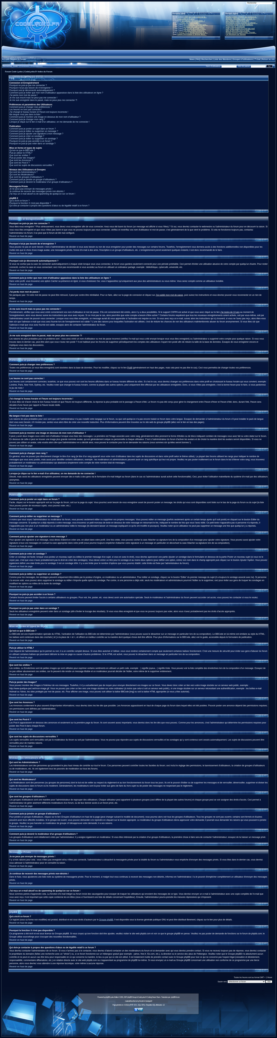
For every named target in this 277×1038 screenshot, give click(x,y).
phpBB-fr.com (175, 997)
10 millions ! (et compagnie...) (193, 21)
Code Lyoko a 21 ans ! (186, 19)
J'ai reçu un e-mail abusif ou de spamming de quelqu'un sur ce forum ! (42, 194)
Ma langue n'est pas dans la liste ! (25, 114)
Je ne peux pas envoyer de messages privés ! (30, 189)
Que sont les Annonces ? (21, 160)
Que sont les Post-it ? (19, 163)
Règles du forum (18, 59)
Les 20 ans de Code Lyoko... (195, 29)
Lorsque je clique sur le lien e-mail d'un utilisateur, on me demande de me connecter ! (49, 122)
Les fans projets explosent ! (194, 31)
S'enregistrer (36, 66)
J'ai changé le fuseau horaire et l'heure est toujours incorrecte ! (38, 112)
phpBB (107, 997)
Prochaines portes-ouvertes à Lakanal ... (242, 23)
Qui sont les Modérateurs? (21, 174)
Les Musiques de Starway (236, 34)
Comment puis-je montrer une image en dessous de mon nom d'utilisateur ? (45, 117)
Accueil (5, 59)
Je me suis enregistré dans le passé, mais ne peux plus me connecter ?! (43, 100)
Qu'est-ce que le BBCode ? (22, 150)
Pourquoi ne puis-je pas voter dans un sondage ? (32, 143)
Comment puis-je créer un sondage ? (26, 136)
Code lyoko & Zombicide (235, 27)
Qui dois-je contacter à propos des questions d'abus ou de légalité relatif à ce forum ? (49, 205)
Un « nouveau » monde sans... (196, 25)
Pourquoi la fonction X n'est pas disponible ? (30, 203)
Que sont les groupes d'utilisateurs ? (26, 177)
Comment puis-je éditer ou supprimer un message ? (33, 131)
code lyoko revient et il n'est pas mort (240, 29)
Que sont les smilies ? (19, 155)
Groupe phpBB (106, 919)
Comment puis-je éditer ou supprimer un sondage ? (33, 138)
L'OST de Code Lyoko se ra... (195, 17)
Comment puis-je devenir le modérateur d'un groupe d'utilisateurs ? (40, 182)
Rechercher (207, 59)
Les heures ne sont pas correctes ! (25, 109)
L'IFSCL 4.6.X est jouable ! (189, 23)
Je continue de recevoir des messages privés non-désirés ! (37, 191)
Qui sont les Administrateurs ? (23, 172)
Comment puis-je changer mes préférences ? (30, 107)
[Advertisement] (138, 1023)
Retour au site (268, 59)
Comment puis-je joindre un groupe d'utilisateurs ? (33, 179)
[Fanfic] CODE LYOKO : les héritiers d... (241, 17)
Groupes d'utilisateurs (243, 59)
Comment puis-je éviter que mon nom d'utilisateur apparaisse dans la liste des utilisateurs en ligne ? (56, 93)
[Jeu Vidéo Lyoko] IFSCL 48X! (237, 21)
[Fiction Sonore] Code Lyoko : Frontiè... (241, 33)
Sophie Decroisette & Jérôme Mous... (192, 34)
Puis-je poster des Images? (22, 158)
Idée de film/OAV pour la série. (238, 31)
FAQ (198, 59)
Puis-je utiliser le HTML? (20, 153)
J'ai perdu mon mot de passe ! (23, 95)
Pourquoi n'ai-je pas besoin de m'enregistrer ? (30, 88)
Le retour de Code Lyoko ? (194, 27)
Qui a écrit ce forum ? (19, 200)
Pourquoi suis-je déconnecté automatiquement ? (32, 90)
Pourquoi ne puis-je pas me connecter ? (28, 85)
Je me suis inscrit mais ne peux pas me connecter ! (33, 97)
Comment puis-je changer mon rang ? (27, 119)
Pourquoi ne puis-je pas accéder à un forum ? (30, 141)
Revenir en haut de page (21, 236)
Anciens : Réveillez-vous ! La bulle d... (241, 19)
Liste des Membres (222, 59)
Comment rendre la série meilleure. (239, 25)
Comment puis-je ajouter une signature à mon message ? (36, 133)
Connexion (24, 66)
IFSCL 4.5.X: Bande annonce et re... (193, 33)
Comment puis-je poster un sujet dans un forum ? (32, 129)
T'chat (257, 59)
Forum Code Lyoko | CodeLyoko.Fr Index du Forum (28, 72)
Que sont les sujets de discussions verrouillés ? (31, 165)
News (192, 59)
